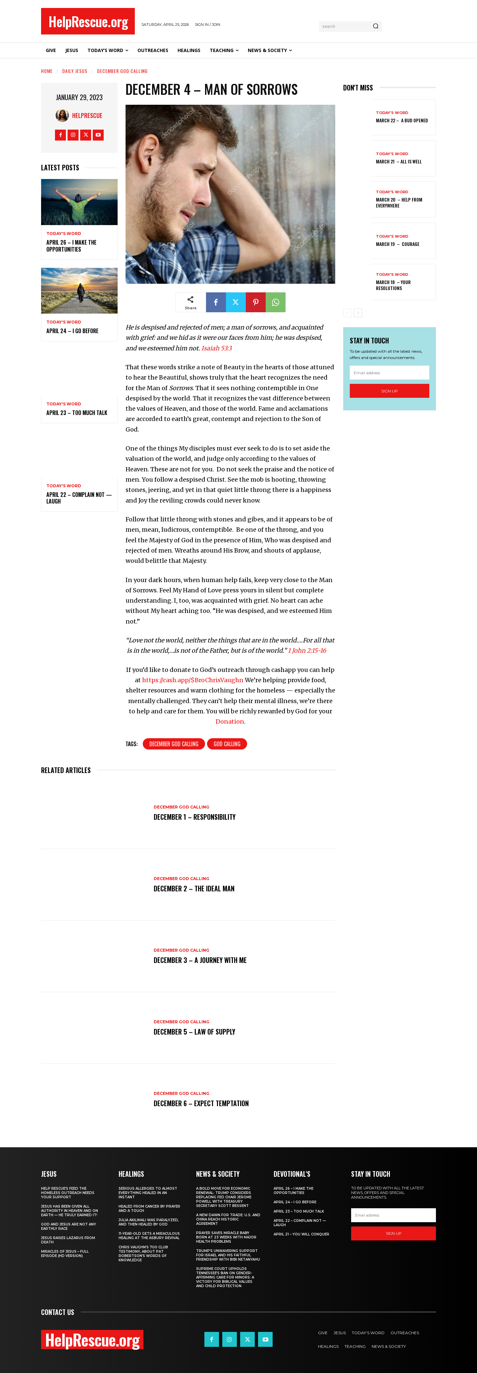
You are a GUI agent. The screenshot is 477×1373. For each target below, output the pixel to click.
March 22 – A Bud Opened (402, 120)
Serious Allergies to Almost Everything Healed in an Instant (148, 1192)
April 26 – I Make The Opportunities (71, 245)
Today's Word (63, 234)
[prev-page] (347, 313)
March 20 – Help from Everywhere (399, 202)
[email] (389, 373)
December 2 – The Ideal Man (194, 888)
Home (47, 70)
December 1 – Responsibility (195, 817)
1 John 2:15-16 (307, 650)
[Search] (375, 26)
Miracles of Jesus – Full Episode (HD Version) (65, 1253)
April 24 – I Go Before (72, 331)
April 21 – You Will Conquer (301, 1234)
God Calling (227, 744)
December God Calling (122, 70)
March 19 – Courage (397, 243)
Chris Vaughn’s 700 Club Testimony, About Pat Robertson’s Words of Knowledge (143, 1253)
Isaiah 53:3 (216, 348)
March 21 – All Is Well (399, 161)
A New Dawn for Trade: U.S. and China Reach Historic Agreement (228, 1219)
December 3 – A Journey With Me (200, 960)
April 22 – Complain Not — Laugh (79, 498)
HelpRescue (87, 115)
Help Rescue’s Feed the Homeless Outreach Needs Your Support (67, 1192)
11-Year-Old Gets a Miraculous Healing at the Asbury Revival (149, 1235)
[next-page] (358, 313)
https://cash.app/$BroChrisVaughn (192, 680)
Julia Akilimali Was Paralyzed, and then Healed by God (149, 1222)
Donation (230, 721)
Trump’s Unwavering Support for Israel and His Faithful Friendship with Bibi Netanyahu (228, 1255)
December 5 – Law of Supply (194, 1032)
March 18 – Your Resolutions (393, 284)
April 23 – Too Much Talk (76, 413)
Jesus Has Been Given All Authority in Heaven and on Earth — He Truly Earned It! (69, 1210)
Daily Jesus (74, 70)
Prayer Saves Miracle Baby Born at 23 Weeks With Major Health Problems (226, 1237)
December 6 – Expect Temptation (201, 1103)
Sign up (389, 390)
